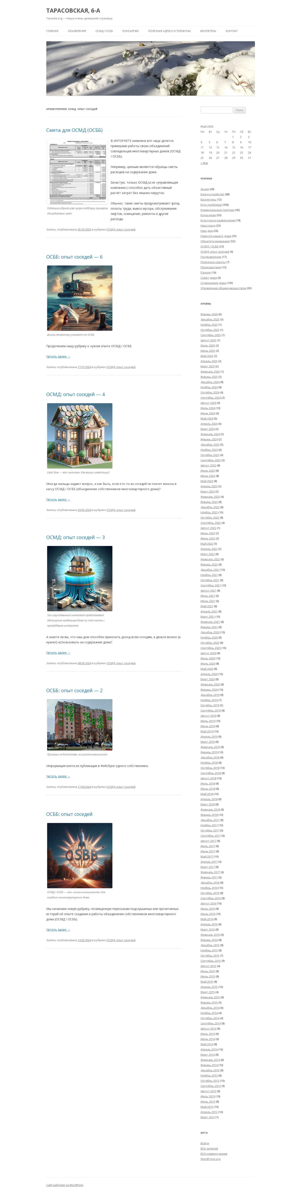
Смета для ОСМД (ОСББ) (74, 130)
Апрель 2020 (209, 674)
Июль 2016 (208, 909)
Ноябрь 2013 (209, 1075)
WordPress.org (210, 1159)
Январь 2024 (209, 439)
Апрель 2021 (209, 611)
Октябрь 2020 (210, 643)
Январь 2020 (209, 690)
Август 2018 (208, 778)
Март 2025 (208, 366)
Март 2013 (208, 1117)
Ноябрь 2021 (209, 575)
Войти (205, 1143)
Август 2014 (208, 1028)
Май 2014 (207, 1044)
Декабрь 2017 (210, 820)
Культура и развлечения (218, 220)
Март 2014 (208, 1055)
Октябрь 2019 (210, 705)
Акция (205, 189)
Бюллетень (208, 31)
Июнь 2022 (208, 538)
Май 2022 (207, 544)
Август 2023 (208, 465)
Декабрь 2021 (210, 570)
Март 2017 (208, 867)
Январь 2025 (209, 377)
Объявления (77, 31)
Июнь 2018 (208, 789)
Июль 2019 (208, 721)
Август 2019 (208, 716)
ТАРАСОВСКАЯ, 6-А (73, 10)
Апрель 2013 (209, 1112)
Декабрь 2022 (210, 507)
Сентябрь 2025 (211, 335)
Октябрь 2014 (210, 1018)
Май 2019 (207, 731)
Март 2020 (208, 679)
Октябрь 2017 (210, 830)
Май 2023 (207, 481)
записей (209, 1148)
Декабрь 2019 (210, 695)
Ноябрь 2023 (209, 450)
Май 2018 (207, 794)
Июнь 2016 (208, 914)
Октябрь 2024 (210, 392)
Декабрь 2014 (210, 1008)
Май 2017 (207, 856)
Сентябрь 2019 (211, 710)
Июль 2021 (208, 596)
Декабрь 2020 (210, 632)
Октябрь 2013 (210, 1081)
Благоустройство (212, 194)
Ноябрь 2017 (209, 825)
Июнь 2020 (208, 663)
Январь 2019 (209, 752)
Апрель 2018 (209, 799)
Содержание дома (213, 283)
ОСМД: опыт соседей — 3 (75, 537)
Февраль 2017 (210, 872)
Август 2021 (208, 590)
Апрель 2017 (209, 862)
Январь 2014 (209, 1065)
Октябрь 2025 (210, 330)
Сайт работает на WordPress (64, 1185)
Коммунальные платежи (217, 210)
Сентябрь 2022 (211, 523)
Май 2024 (207, 418)
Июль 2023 (208, 471)
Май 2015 (207, 982)
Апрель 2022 (209, 549)
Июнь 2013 (208, 1101)
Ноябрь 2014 (209, 1013)
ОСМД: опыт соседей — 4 (75, 394)
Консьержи (131, 31)
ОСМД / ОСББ (104, 31)
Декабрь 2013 (210, 1070)
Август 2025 (208, 340)
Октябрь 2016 (210, 893)
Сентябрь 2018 (211, 773)
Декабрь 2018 (210, 757)
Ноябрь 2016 (209, 888)
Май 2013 (207, 1107)
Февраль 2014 (210, 1060)
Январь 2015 (209, 1002)
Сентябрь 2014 (211, 1023)
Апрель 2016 (209, 924)
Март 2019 (208, 742)
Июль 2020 (208, 658)
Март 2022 (208, 554)
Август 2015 (208, 966)
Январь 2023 (209, 502)
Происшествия (211, 267)
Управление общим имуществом (223, 288)
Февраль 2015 (210, 997)
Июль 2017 (208, 846)
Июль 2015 (208, 971)
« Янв (204, 163)
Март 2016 (208, 929)
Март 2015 (208, 992)
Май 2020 (207, 669)
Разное (206, 272)
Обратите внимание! (215, 241)
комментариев (214, 1154)
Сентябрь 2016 (211, 898)
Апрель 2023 (209, 486)
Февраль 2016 (210, 935)
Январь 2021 (209, 627)
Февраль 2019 (210, 747)
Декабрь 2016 (210, 882)
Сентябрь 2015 (211, 961)
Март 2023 (208, 491)
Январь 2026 (209, 314)
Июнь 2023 (208, 476)
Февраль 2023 (210, 497)
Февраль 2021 (210, 622)
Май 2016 (207, 919)
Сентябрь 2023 (211, 460)
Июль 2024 (208, 408)
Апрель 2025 (209, 361)
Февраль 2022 (210, 559)
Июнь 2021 (208, 601)
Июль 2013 (208, 1096)
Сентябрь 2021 (211, 585)
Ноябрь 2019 (209, 700)
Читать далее (58, 356)
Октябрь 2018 (210, 768)
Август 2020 (208, 653)
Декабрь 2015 (210, 945)
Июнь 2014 (208, 1039)
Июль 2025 (208, 345)
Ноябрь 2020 (209, 637)
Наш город (208, 225)
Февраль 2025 (210, 371)
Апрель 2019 (209, 736)
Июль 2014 (208, 1034)
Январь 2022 (209, 564)
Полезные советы (213, 262)
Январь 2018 (209, 815)
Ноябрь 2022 (209, 512)
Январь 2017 (209, 877)
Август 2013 (208, 1091)
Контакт (232, 31)
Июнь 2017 (208, 851)
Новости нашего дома (216, 236)
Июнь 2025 (208, 351)
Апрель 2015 (209, 987)
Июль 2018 (208, 783)
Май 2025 (207, 356)
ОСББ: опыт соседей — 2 (74, 690)
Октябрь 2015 (210, 955)
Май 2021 (207, 606)
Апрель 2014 (209, 1049)
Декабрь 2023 (210, 444)
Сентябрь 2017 (211, 836)
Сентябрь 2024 (211, 398)
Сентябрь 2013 (211, 1086)
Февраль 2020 (210, 684)
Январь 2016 (209, 940)
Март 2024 (208, 429)
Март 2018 (208, 804)
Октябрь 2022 (210, 517)
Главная (52, 31)
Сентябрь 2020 (211, 648)
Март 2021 (208, 617)
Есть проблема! (211, 205)
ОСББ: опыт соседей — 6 (74, 256)
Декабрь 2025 (210, 319)
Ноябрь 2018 (209, 763)
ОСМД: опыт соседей (121, 229)
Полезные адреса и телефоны (169, 31)
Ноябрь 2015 (209, 950)
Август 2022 (208, 528)
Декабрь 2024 (210, 382)
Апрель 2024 (209, 424)
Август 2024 (208, 403)
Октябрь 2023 (210, 455)
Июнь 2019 (208, 726)
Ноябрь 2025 (209, 325)
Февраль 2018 (210, 809)
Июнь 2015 (208, 976)
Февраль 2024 (210, 434)
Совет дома (209, 278)
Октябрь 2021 (210, 580)
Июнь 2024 (208, 413)
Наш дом (207, 231)
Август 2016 (208, 903)
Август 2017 (208, 841)
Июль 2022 (208, 533)
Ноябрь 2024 (209, 387)
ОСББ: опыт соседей (69, 814)
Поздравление (211, 257)
